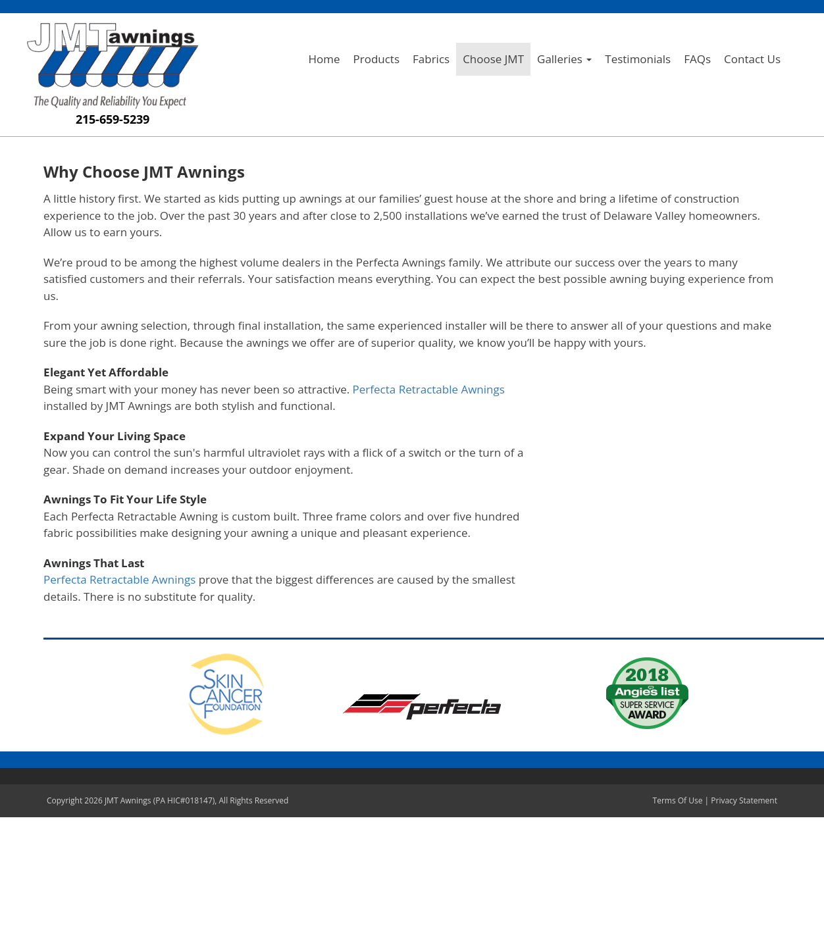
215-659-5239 (112, 119)
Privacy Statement (744, 800)
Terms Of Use (678, 800)
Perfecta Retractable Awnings (429, 389)
